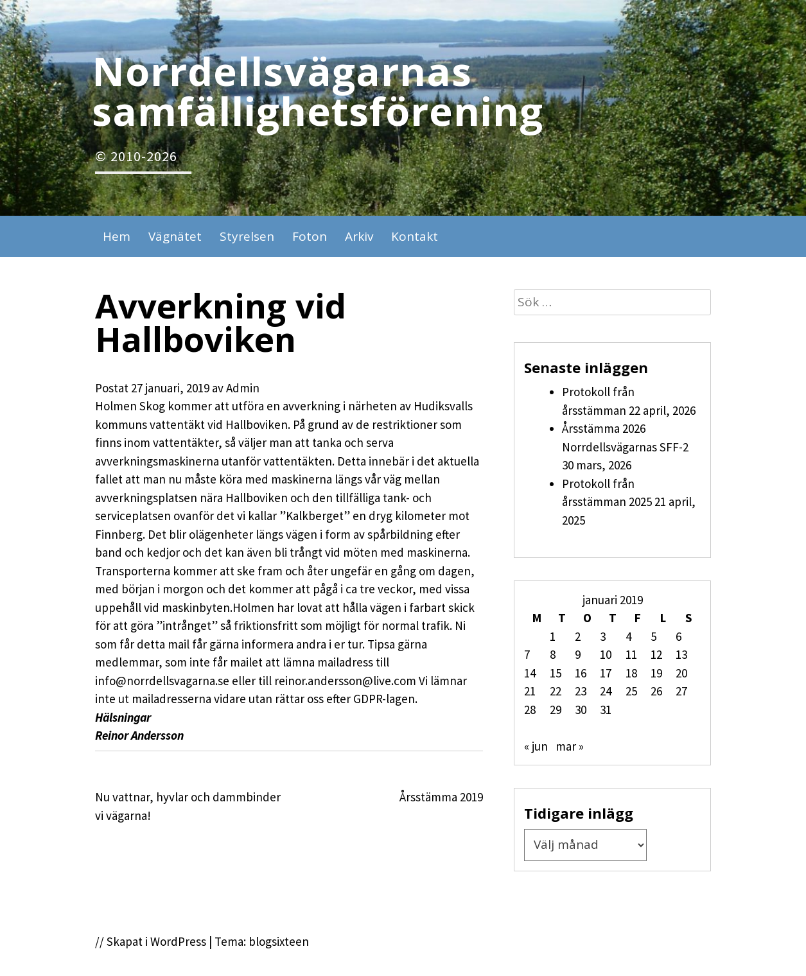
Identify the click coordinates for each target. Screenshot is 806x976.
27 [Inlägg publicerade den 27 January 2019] (681, 691)
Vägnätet (175, 236)
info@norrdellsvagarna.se (162, 680)
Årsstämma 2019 (441, 797)
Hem (116, 236)
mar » (570, 746)
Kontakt (414, 236)
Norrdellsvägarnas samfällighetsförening (317, 90)
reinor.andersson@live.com (345, 680)
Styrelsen (247, 236)
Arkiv (359, 236)
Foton (309, 236)
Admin (242, 388)
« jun (536, 746)
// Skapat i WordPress (150, 941)
